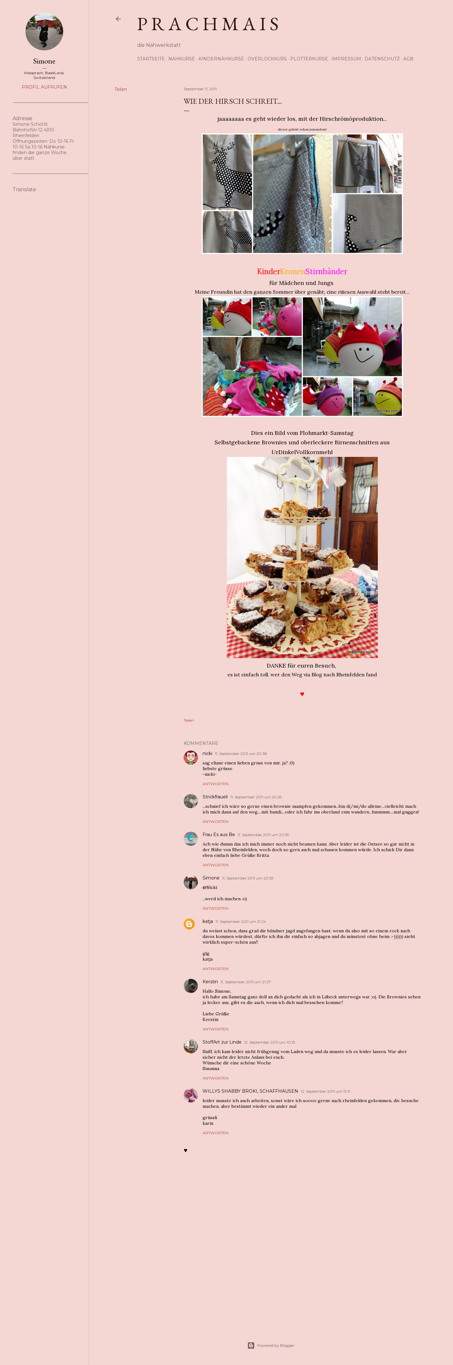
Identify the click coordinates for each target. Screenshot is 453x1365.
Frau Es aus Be (219, 834)
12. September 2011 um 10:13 (269, 1042)
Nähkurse (181, 59)
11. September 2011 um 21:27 (246, 981)
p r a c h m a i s (208, 23)
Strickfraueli (215, 797)
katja (208, 921)
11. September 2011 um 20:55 (256, 797)
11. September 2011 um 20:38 (241, 753)
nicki (207, 753)
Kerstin (210, 982)
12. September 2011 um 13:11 (325, 1091)
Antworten (215, 783)
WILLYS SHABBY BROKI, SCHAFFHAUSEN (250, 1091)
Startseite (151, 59)
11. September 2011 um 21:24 (240, 921)
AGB (408, 59)
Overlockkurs (267, 59)
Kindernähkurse (221, 59)
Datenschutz (382, 59)
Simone (211, 878)
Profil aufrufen (44, 87)
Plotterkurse (309, 59)
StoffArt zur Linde (222, 1042)
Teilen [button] (121, 89)
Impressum (346, 59)
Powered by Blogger (270, 1345)
